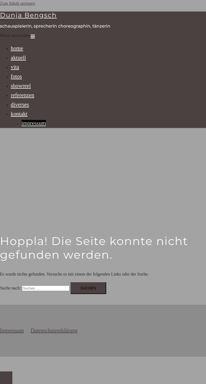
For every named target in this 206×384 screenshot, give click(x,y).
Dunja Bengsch (28, 15)
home (17, 48)
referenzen (22, 95)
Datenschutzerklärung (54, 330)
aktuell (18, 57)
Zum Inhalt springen (17, 3)
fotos (16, 76)
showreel (21, 85)
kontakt (19, 114)
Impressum (12, 330)
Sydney (85, 365)
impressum (33, 123)
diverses (20, 104)
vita (15, 67)
